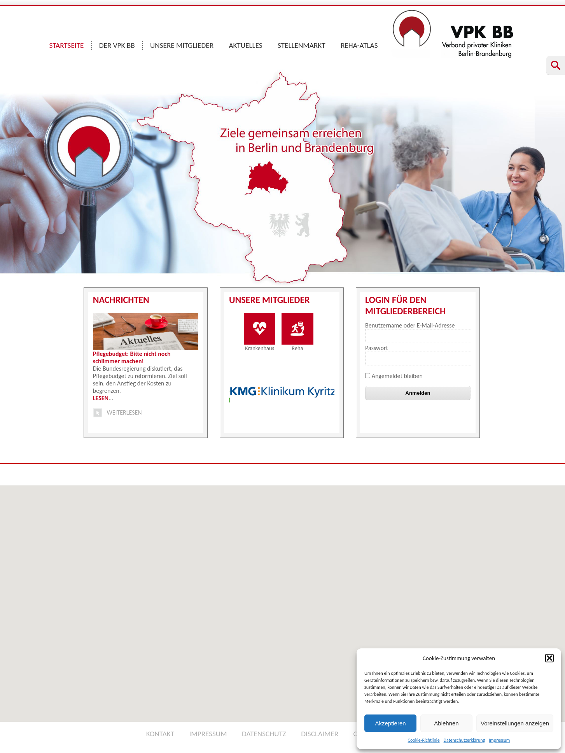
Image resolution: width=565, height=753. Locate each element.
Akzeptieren (390, 723)
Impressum (499, 740)
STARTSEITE (66, 45)
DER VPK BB (117, 45)
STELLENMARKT (301, 45)
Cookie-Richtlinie (424, 740)
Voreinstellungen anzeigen (515, 723)
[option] (283, 393)
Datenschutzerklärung (464, 740)
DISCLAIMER (319, 733)
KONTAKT (160, 733)
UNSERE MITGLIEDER (181, 45)
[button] (549, 658)
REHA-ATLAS (359, 45)
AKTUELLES (245, 45)
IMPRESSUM (208, 733)
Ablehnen (446, 723)
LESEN (100, 398)
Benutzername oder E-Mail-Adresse (410, 325)
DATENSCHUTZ (264, 733)
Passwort (376, 348)
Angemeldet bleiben (394, 376)
